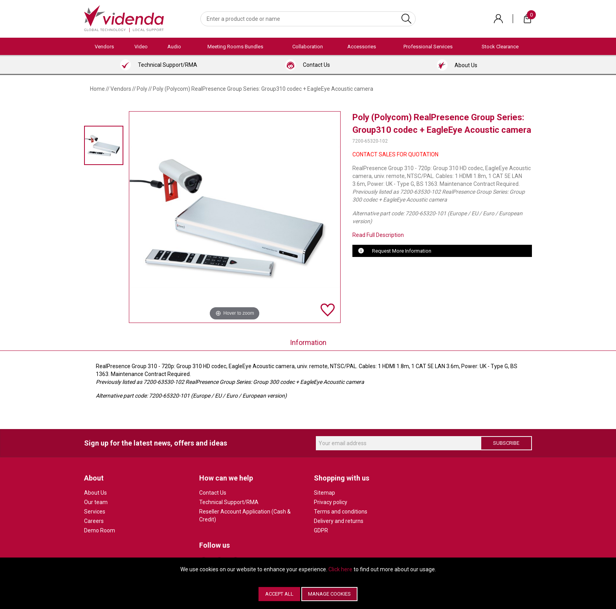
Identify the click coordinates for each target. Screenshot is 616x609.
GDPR (321, 530)
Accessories (361, 47)
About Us (95, 493)
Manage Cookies (329, 594)
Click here (340, 569)
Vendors (104, 47)
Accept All (279, 594)
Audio (174, 47)
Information (308, 342)
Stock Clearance (500, 47)
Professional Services (428, 47)
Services (94, 511)
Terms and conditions (340, 511)
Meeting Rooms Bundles (235, 47)
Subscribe (506, 443)
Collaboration (307, 47)
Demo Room (99, 530)
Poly (142, 89)
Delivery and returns (338, 521)
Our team (96, 502)
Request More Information (401, 251)
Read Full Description (378, 235)
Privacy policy (330, 502)
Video (141, 47)
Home (97, 89)
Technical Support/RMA (228, 502)
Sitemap (324, 493)
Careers (94, 521)
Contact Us (212, 493)
